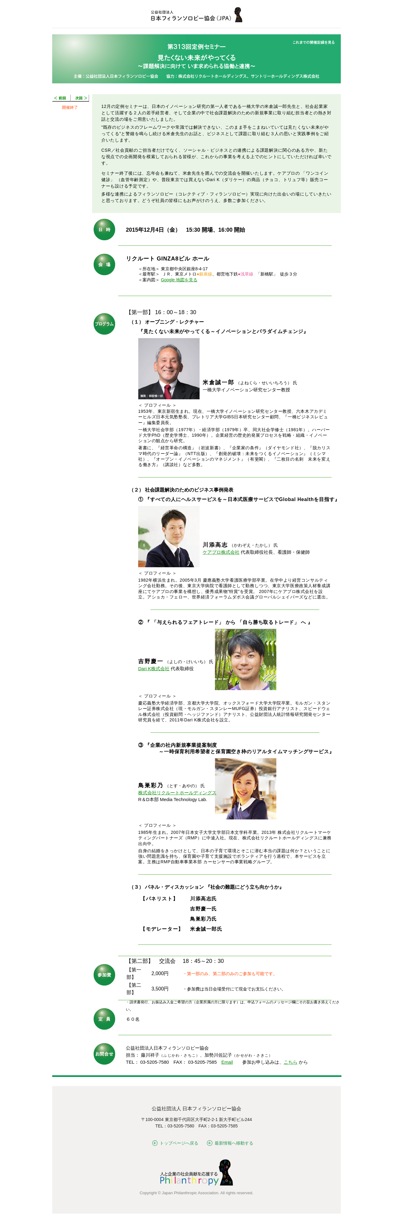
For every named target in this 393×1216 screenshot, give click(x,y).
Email (227, 1062)
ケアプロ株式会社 (221, 552)
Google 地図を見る (179, 279)
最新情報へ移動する (230, 1143)
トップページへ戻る (175, 1143)
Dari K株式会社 (153, 668)
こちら (291, 1062)
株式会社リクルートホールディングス (177, 792)
